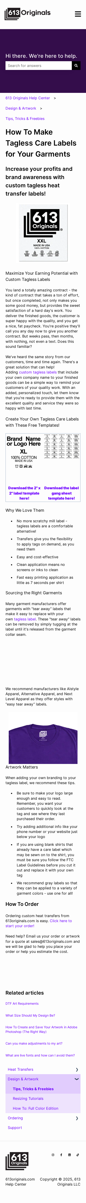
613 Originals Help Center (28, 98)
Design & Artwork (21, 108)
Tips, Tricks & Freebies (25, 118)
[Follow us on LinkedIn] (69, 1155)
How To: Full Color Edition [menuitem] (35, 1108)
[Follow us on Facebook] (61, 1155)
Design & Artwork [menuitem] (23, 1079)
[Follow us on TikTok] (77, 1155)
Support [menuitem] (15, 1127)
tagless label (24, 619)
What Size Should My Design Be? (30, 1015)
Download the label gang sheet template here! (61, 493)
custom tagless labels (38, 372)
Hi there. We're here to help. (41, 56)
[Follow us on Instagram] (53, 1155)
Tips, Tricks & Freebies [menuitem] (33, 1089)
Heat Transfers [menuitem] (20, 1069)
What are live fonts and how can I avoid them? (40, 1055)
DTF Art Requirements (22, 1003)
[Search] (76, 65)
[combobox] (39, 65)
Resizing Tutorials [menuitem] (28, 1098)
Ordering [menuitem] (15, 1118)
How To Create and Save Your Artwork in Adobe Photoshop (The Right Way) (41, 1029)
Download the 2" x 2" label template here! (24, 493)
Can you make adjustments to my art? (34, 1043)
